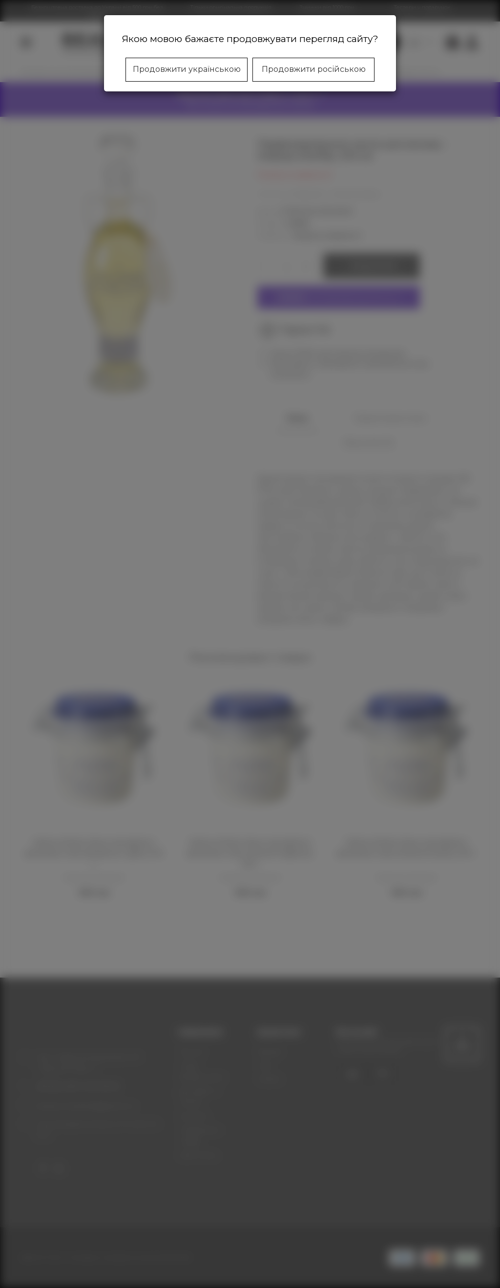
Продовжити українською (187, 69)
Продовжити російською (314, 69)
